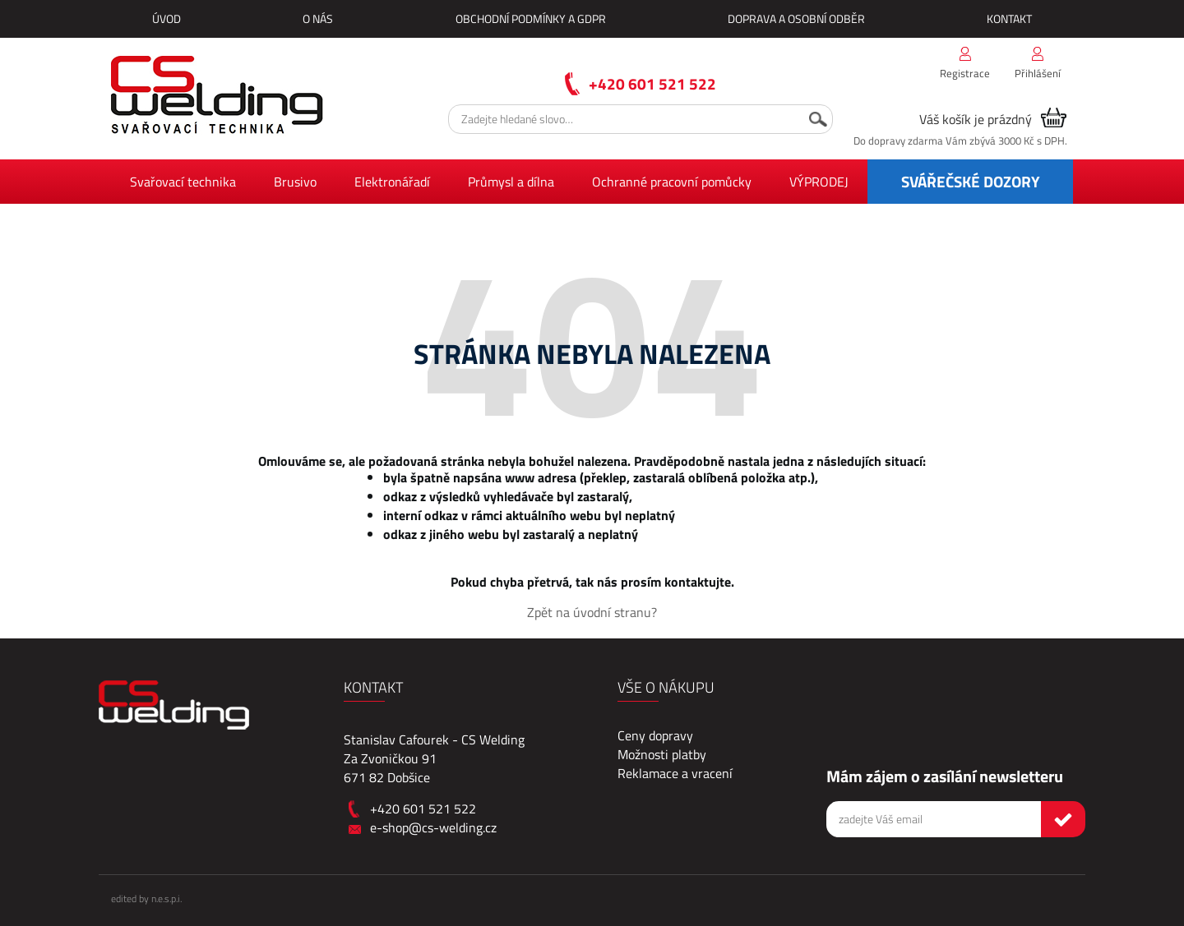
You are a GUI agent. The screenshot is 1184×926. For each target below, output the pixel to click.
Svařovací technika (183, 181)
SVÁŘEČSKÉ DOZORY (970, 181)
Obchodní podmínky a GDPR (531, 18)
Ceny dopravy (655, 735)
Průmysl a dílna (511, 181)
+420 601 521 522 (652, 83)
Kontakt (1009, 18)
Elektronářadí (392, 181)
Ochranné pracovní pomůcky (672, 181)
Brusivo (295, 181)
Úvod (166, 18)
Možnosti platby (661, 754)
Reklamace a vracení (675, 773)
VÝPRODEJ (819, 181)
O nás (318, 18)
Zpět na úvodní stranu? (592, 612)
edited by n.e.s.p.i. (146, 898)
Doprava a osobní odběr (796, 18)
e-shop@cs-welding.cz (433, 827)
